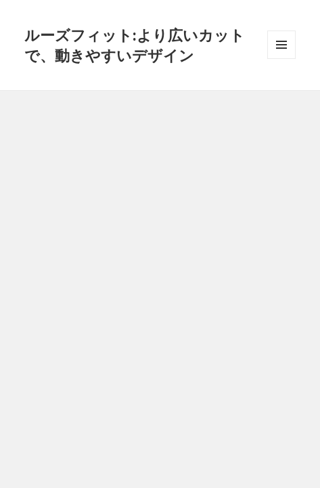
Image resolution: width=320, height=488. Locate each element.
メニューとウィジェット (281, 58)
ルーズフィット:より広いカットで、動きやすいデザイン (134, 44)
